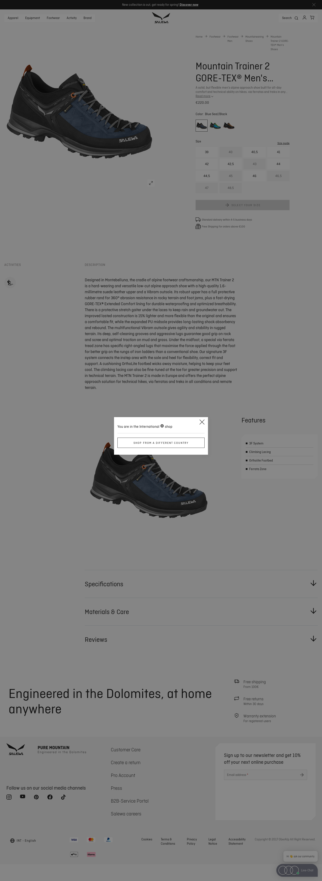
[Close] (202, 422)
